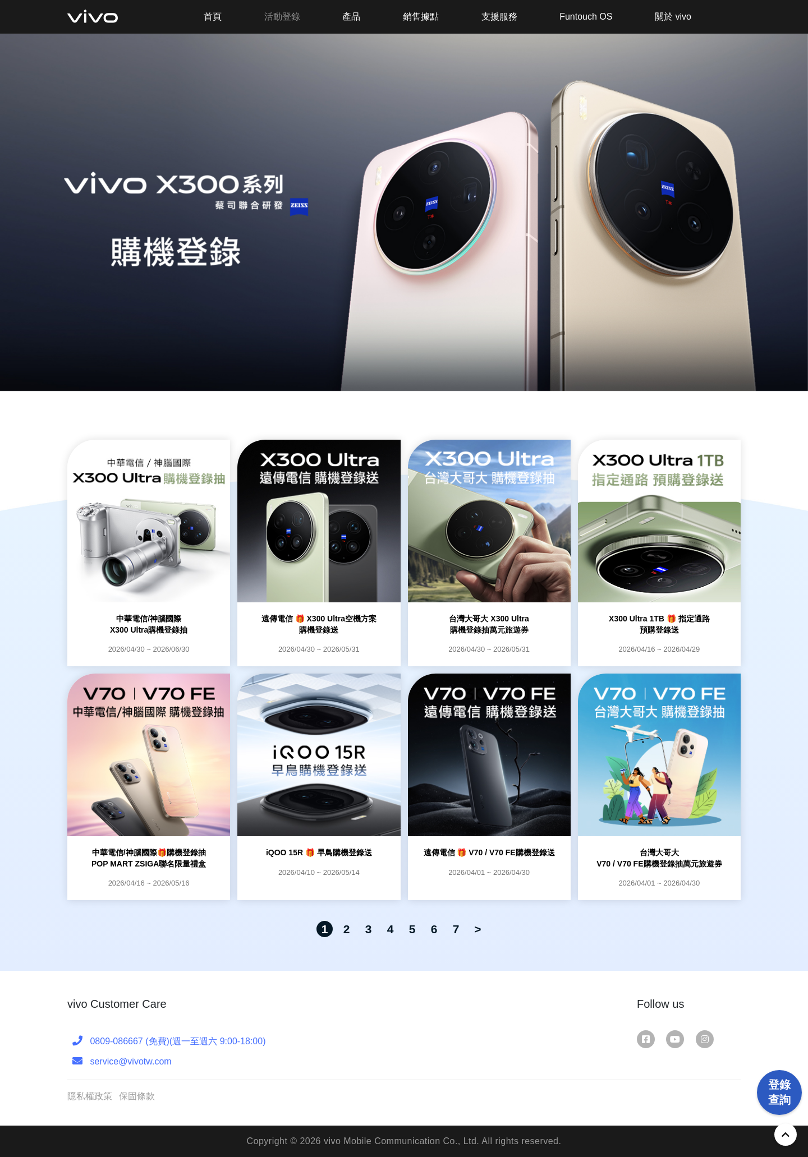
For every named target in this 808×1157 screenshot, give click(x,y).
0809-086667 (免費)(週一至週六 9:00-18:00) (168, 1040)
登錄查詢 (779, 1084)
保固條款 (137, 1096)
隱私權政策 (89, 1096)
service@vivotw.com (122, 1060)
